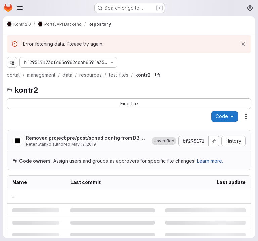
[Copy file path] (157, 75)
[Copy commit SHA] (214, 141)
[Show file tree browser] (12, 62)
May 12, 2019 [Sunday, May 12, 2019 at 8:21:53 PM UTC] (83, 144)
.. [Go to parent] (13, 196)
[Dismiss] (243, 44)
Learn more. (210, 161)
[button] (164, 141)
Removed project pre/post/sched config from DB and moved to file (86, 138)
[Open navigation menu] (19, 8)
